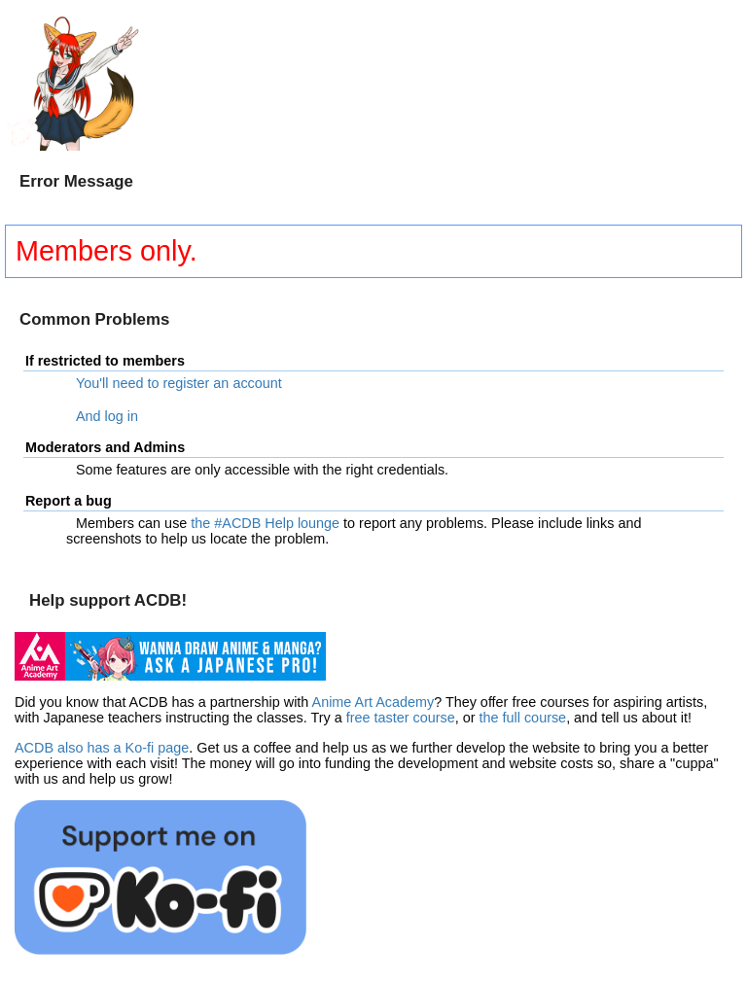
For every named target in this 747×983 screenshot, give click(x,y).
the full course (523, 717)
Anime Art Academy (373, 702)
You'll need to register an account (179, 383)
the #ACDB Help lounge (265, 523)
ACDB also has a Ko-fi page (102, 747)
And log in (107, 416)
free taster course (400, 717)
